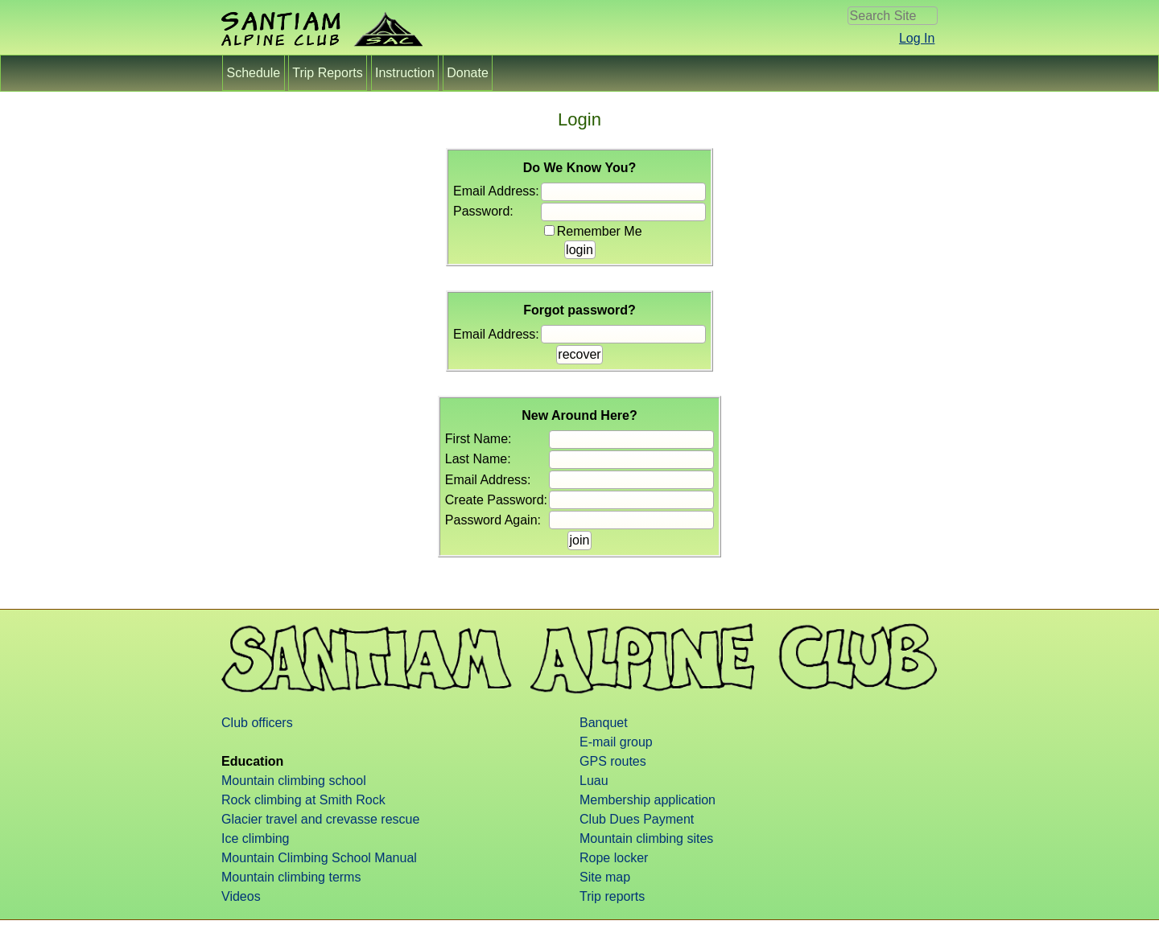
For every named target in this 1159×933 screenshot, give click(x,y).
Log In (916, 38)
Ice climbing (255, 838)
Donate (467, 73)
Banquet (604, 723)
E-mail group (616, 742)
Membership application (648, 800)
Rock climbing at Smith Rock (303, 800)
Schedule (253, 73)
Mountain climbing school (293, 780)
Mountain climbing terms (291, 877)
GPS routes (613, 761)
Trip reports (612, 896)
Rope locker (614, 858)
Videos (241, 896)
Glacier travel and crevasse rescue (320, 819)
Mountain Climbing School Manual (319, 858)
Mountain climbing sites (646, 838)
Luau (594, 780)
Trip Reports (327, 73)
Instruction (405, 73)
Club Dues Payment (637, 819)
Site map (605, 877)
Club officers (257, 723)
